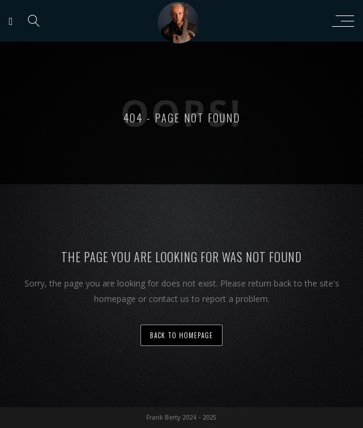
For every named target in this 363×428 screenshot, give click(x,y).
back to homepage (181, 335)
